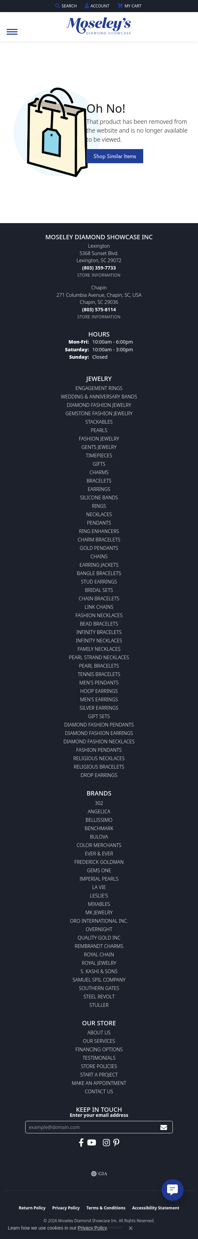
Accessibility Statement (155, 1208)
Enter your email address (99, 1115)
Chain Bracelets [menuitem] (99, 598)
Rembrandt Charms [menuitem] (99, 946)
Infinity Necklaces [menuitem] (99, 640)
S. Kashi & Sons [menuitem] (98, 971)
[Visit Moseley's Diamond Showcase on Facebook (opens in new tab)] (81, 1143)
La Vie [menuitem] (99, 887)
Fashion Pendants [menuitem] (99, 750)
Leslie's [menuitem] (99, 895)
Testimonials (98, 1058)
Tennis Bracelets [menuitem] (99, 674)
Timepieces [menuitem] (99, 455)
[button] (66, 6)
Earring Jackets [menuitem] (98, 565)
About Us (99, 1032)
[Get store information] (99, 275)
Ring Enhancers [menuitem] (99, 531)
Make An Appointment (99, 1083)
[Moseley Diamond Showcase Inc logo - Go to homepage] (99, 23)
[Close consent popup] (131, 1228)
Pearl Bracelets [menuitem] (99, 666)
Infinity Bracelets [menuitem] (99, 632)
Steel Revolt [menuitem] (99, 996)
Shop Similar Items (114, 156)
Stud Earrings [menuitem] (99, 581)
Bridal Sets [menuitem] (99, 590)
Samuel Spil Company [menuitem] (99, 980)
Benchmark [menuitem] (99, 828)
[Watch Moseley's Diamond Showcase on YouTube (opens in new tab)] (91, 1143)
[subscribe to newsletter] (163, 1127)
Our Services (99, 1041)
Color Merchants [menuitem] (99, 845)
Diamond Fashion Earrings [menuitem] (99, 733)
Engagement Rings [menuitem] (99, 388)
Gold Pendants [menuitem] (99, 548)
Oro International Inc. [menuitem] (99, 921)
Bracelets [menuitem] (99, 480)
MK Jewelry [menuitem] (99, 912)
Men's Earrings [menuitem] (99, 699)
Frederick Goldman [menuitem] (99, 862)
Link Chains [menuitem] (99, 607)
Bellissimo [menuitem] (98, 820)
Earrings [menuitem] (99, 489)
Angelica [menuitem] (99, 811)
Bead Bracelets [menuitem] (99, 624)
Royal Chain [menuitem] (99, 954)
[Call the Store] (99, 267)
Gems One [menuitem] (99, 870)
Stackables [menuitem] (99, 422)
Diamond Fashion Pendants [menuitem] (99, 724)
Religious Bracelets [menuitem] (99, 767)
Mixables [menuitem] (99, 904)
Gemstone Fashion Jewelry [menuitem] (99, 413)
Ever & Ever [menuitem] (99, 853)
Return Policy (32, 1208)
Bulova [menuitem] (99, 837)
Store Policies (99, 1066)
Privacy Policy (66, 1208)
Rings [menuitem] (99, 506)
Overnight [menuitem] (99, 929)
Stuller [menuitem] (99, 1005)
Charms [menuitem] (99, 472)
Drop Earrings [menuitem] (99, 775)
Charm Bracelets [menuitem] (99, 539)
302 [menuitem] (99, 803)
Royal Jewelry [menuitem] (99, 963)
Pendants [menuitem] (99, 523)
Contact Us (99, 1091)
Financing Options (99, 1049)
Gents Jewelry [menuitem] (98, 447)
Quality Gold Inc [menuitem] (99, 937)
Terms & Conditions (105, 1208)
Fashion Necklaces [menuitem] (98, 615)
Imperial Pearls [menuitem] (99, 879)
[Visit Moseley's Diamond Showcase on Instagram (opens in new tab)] (106, 1143)
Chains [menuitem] (99, 556)
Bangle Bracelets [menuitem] (99, 573)
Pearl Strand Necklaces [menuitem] (99, 657)
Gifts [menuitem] (99, 464)
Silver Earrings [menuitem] (99, 708)
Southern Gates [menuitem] (99, 988)
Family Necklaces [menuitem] (99, 649)
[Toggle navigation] (12, 35)
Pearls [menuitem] (99, 430)
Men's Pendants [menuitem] (99, 682)
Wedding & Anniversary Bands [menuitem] (99, 396)
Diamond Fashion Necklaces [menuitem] (99, 741)
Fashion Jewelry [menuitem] (99, 438)
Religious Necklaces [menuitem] (99, 758)
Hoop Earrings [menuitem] (99, 691)
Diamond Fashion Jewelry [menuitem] (99, 405)
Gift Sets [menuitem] (99, 716)
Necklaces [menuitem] (99, 514)
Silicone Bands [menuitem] (99, 497)
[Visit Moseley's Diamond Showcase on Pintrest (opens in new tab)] (116, 1143)
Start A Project (99, 1074)
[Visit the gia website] (99, 1174)
